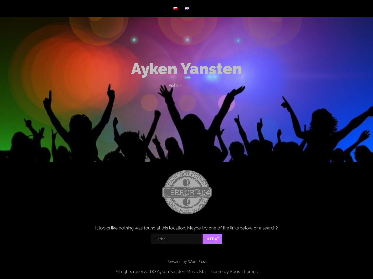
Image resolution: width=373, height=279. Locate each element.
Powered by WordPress (187, 262)
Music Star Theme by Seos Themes (222, 271)
